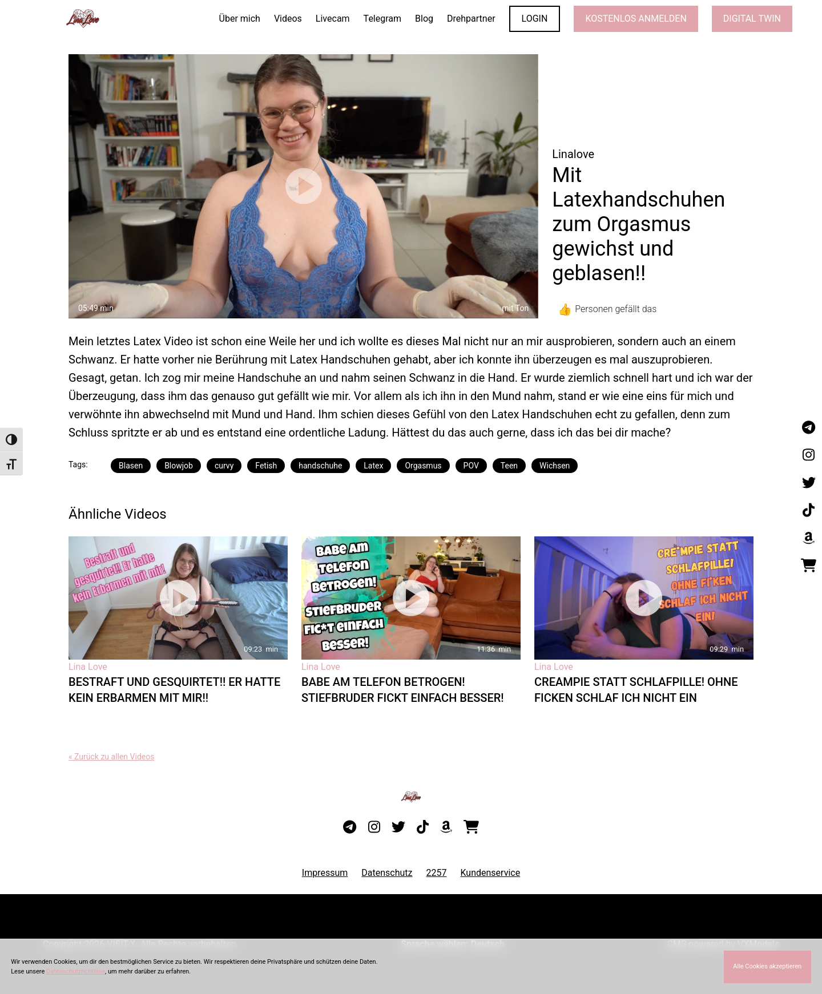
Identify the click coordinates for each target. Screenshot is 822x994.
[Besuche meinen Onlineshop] (808, 566)
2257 (436, 872)
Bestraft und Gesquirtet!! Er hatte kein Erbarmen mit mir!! (174, 690)
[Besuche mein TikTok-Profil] (808, 511)
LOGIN (535, 18)
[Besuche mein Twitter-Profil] (808, 483)
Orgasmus (423, 465)
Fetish (266, 465)
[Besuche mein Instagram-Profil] (808, 455)
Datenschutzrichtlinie (75, 971)
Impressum (325, 872)
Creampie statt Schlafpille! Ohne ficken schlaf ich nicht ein (636, 690)
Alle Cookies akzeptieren (767, 966)
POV (471, 465)
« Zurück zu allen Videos (111, 756)
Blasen (131, 465)
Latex (373, 465)
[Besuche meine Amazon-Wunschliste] (808, 538)
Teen (509, 465)
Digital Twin (752, 18)
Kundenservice (491, 872)
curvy (224, 465)
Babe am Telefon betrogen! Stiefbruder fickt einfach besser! (402, 690)
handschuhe (320, 465)
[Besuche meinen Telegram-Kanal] (808, 428)
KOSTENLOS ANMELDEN (635, 18)
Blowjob (178, 465)
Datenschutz (386, 872)
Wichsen (554, 465)
